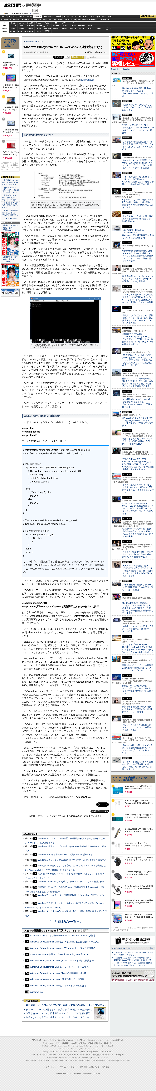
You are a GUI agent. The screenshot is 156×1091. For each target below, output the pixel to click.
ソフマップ (39, 31)
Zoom (99, 28)
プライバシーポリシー (69, 1067)
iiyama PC (74, 1043)
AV (80, 16)
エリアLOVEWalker (44, 1060)
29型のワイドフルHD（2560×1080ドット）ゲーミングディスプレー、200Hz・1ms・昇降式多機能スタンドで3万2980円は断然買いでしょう (137, 339)
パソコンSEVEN (47, 23)
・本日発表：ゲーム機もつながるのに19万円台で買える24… (10, 182)
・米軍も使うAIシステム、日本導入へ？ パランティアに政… (10, 197)
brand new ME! (92, 1049)
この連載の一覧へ (65, 921)
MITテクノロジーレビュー (99, 1058)
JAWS (13, 28)
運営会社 (83, 1067)
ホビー (66, 16)
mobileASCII (86, 1058)
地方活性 (85, 19)
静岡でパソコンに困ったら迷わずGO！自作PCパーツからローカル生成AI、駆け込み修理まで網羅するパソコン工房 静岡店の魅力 (137, 382)
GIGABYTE (39, 26)
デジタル (32, 5)
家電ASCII (25, 19)
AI (9, 16)
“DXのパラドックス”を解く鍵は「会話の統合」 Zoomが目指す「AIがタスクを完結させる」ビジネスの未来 (137, 533)
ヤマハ (90, 28)
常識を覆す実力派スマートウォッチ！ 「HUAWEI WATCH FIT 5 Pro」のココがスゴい (137, 441)
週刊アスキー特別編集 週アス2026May (10, 259)
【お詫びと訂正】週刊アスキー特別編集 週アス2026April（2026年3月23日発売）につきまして (132, 959)
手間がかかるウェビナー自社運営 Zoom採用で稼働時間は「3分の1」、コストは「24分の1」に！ (138, 668)
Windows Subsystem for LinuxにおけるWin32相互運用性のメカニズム (64, 941)
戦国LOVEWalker (124, 1060)
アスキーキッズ (6, 19)
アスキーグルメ (36, 19)
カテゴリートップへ (100, 811)
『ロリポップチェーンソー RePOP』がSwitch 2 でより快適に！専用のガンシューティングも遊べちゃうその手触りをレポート (137, 648)
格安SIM (16, 19)
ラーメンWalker (31, 1060)
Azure (39, 28)
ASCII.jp (12, 5)
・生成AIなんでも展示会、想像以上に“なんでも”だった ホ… (10, 205)
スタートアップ (101, 16)
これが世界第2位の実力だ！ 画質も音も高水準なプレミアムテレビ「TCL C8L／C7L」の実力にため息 (137, 145)
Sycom (38, 23)
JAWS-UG (53, 1046)
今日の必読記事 (52, 1058)
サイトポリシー (51, 1067)
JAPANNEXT (30, 31)
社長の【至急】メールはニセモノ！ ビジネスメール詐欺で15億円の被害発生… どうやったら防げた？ (138, 488)
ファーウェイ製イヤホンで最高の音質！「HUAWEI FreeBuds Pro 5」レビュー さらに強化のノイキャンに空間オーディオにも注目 (137, 298)
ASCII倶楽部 (148, 16)
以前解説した (87, 79)
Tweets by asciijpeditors (121, 69)
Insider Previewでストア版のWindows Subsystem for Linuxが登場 (62, 935)
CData (64, 28)
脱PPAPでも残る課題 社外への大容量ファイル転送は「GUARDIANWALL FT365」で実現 (137, 92)
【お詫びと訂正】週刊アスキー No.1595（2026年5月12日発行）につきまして (133, 953)
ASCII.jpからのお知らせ (121, 948)
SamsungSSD (45, 26)
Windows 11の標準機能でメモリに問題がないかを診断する (65, 854)
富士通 (13, 23)
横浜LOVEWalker (57, 1060)
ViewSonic (81, 26)
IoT (14, 16)
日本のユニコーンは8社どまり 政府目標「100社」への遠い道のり (59, 1009)
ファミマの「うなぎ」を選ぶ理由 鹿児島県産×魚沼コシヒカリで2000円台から (138, 218)
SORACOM (69, 1052)
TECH (29, 16)
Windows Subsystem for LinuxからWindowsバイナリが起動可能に (63, 948)
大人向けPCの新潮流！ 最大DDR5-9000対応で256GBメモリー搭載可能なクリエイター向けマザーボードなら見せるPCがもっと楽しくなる (137, 570)
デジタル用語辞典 (75, 1058)
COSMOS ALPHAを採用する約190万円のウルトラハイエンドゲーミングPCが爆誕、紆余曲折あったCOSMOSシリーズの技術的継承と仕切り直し (137, 360)
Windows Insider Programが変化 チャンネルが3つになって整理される (71, 881)
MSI (56, 23)
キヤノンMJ (22, 31)
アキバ (85, 16)
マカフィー (13, 31)
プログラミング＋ (86, 1055)
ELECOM (13, 26)
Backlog (73, 28)
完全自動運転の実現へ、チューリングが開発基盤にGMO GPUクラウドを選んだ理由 (137, 587)
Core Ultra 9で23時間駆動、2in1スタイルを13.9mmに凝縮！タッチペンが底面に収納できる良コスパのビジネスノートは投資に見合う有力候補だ (137, 256)
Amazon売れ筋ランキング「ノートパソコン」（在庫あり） (10, 43)
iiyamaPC (30, 23)
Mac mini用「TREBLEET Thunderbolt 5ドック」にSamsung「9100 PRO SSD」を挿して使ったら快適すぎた (138, 234)
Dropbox (55, 28)
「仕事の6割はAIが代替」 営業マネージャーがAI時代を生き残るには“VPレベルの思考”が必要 (137, 554)
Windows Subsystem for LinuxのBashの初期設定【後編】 (58, 973)
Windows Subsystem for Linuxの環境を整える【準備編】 (58, 979)
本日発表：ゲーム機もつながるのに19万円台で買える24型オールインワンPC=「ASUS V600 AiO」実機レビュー (82, 1005)
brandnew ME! (47, 31)
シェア (49, 56)
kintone (30, 28)
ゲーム (110, 16)
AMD (21, 26)
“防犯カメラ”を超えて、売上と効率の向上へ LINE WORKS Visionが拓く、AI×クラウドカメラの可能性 (138, 129)
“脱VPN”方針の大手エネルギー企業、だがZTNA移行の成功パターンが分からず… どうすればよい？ (137, 749)
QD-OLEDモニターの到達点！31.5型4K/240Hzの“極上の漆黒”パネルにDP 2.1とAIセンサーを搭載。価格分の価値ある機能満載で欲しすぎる (137, 608)
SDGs (79, 19)
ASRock (56, 26)
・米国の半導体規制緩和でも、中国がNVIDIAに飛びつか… (10, 213)
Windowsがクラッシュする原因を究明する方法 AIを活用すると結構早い (72, 860)
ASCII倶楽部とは (13, 218)
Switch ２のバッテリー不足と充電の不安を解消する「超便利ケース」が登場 (138, 629)
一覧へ (150, 948)
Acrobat (22, 28)
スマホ (91, 16)
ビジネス (20, 16)
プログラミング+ (70, 19)
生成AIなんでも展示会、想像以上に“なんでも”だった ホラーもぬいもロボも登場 (66, 1017)
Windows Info (31, 42)
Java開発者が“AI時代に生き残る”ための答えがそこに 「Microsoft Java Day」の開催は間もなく (137, 403)
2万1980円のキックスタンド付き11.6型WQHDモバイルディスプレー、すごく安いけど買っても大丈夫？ (137, 422)
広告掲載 (105, 1067)
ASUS (64, 23)
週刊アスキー (47, 19)
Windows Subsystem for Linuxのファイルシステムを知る (58, 985)
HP (73, 23)
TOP (33, 1040)
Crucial (64, 26)
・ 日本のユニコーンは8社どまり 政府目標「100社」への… (10, 190)
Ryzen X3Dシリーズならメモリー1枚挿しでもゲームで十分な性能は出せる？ (137, 107)
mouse (21, 23)
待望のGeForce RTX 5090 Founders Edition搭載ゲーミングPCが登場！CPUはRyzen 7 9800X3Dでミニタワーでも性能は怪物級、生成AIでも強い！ (138, 464)
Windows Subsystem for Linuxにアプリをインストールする (59, 967)
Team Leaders (73, 1055)
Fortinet (81, 28)
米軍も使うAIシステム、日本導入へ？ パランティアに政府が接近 (58, 1013)
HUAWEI (73, 26)
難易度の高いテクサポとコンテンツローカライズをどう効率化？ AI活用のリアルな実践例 (138, 279)
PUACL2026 (93, 19)
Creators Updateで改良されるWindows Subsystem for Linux (60, 954)
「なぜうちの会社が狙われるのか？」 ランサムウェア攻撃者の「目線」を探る (137, 727)
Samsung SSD (47, 1052)
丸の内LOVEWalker (110, 1060)
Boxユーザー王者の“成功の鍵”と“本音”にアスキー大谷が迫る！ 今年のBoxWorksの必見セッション (137, 690)
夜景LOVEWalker (84, 1060)
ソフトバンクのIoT (107, 28)
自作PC (74, 16)
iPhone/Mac (49, 16)
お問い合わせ (94, 1067)
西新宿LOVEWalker (70, 1060)
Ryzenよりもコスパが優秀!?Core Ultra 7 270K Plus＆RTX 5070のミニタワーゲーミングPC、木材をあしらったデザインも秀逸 (137, 164)
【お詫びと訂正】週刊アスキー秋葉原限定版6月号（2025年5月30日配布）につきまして (133, 964)
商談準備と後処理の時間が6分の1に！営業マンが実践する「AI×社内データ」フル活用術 (137, 709)
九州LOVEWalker (97, 1060)
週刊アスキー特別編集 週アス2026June (10, 227)
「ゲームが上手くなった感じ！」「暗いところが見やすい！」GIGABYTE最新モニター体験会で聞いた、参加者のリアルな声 (137, 181)
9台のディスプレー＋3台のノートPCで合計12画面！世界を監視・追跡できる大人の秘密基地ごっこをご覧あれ (137, 203)
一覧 (67, 57)
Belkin (90, 26)
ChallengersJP (104, 19)
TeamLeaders (58, 19)
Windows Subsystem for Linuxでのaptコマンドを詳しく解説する (62, 960)
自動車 (58, 16)
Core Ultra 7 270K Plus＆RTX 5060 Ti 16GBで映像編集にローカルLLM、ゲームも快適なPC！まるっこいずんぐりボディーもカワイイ (137, 508)
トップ (3, 16)
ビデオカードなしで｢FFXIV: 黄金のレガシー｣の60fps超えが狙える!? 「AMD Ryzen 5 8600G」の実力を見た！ (137, 766)
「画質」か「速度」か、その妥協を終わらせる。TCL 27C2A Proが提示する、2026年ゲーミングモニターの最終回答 (138, 319)
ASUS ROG (30, 26)
